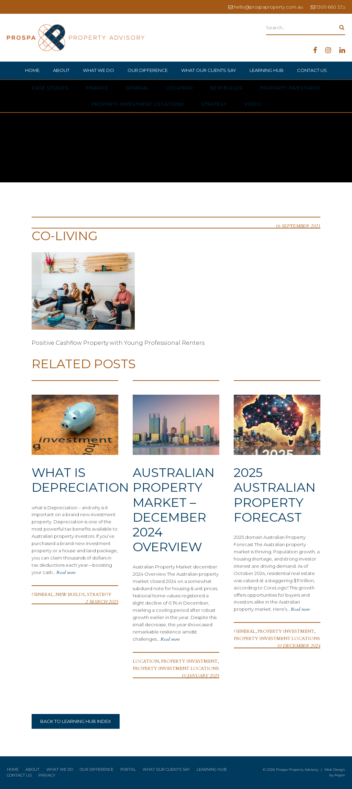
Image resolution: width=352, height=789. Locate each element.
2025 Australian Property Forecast (275, 495)
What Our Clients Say (208, 70)
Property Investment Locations (137, 104)
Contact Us (312, 70)
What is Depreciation (80, 480)
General (137, 87)
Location (179, 87)
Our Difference (148, 70)
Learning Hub (267, 70)
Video (252, 104)
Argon (339, 775)
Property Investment (290, 87)
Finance (97, 87)
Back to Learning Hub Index (75, 721)
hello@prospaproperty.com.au (268, 7)
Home (32, 70)
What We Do (98, 70)
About (61, 70)
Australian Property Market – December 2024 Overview (173, 509)
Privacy (46, 775)
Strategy (214, 104)
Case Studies (50, 87)
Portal (128, 769)
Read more (66, 572)
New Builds (226, 87)
